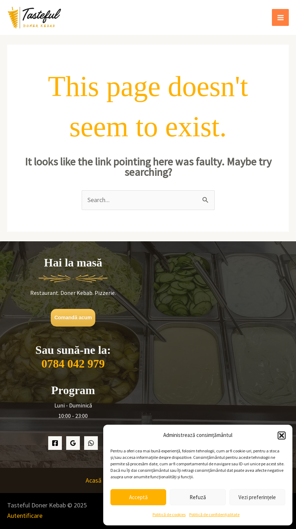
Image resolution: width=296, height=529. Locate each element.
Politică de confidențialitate (214, 514)
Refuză (198, 497)
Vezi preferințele (257, 497)
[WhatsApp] (91, 443)
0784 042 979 (73, 363)
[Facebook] (55, 443)
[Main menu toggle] (280, 17)
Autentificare (24, 515)
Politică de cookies (169, 514)
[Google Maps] (73, 443)
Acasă (93, 480)
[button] (281, 435)
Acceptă (138, 497)
